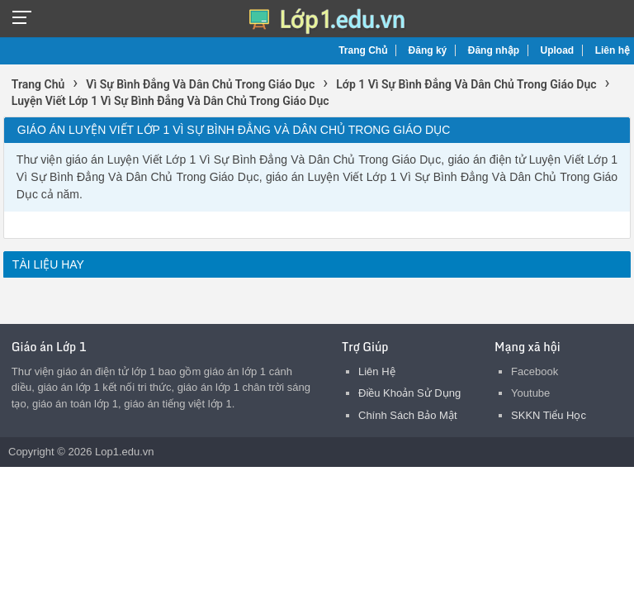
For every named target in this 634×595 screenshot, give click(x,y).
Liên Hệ (376, 371)
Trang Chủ (362, 50)
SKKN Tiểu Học (548, 415)
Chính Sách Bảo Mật (407, 415)
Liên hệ (612, 50)
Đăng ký (428, 50)
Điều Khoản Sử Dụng (409, 393)
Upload (558, 50)
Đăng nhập (493, 50)
